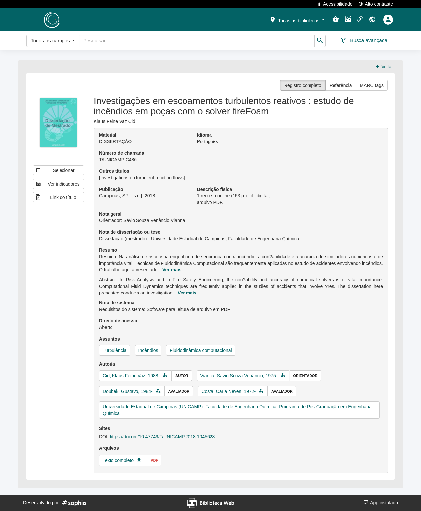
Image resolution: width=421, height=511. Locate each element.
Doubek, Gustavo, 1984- (128, 391)
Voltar (384, 66)
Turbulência (115, 350)
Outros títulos (114, 171)
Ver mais (172, 269)
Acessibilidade (335, 3)
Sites (104, 428)
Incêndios (148, 350)
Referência (341, 85)
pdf (154, 460)
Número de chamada (121, 153)
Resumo (108, 250)
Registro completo (302, 85)
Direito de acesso (118, 320)
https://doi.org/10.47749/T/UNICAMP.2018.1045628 (162, 436)
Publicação (111, 189)
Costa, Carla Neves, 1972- (228, 391)
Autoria (107, 364)
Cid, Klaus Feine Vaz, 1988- (131, 375)
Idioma (204, 135)
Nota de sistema (116, 302)
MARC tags (372, 85)
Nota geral (110, 214)
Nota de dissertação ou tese (129, 232)
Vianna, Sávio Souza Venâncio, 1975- (239, 375)
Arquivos (109, 448)
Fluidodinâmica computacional (201, 350)
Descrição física (214, 189)
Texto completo (118, 460)
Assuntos (109, 339)
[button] (297, 19)
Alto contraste (376, 3)
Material (107, 135)
